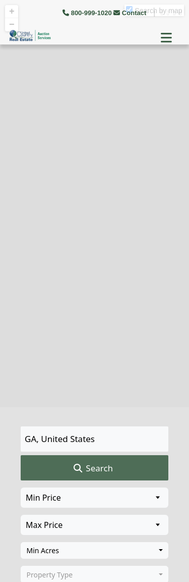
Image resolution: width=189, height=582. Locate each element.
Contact (130, 13)
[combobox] (94, 550)
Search (92, 468)
